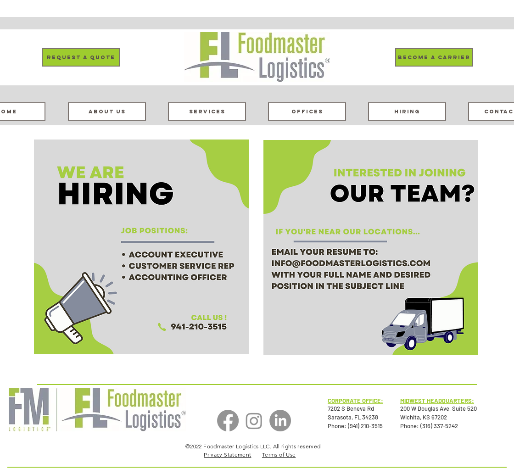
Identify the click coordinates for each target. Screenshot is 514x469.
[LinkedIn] (280, 420)
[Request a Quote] (81, 57)
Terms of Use (279, 454)
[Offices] (307, 111)
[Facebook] (228, 420)
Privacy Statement (227, 454)
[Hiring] (407, 111)
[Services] (207, 111)
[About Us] (107, 111)
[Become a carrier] (434, 57)
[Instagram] (254, 420)
